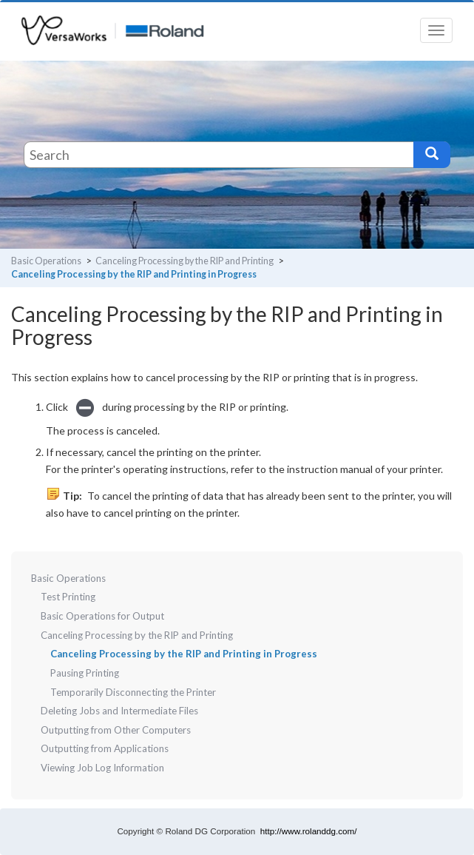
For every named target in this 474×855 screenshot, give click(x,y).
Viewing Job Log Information (102, 768)
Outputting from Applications (105, 748)
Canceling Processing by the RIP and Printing (184, 260)
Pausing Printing (84, 673)
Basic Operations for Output (102, 616)
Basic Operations (46, 260)
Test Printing (68, 597)
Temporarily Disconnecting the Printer (133, 692)
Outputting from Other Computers (116, 730)
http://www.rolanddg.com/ (308, 831)
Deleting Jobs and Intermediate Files (119, 711)
